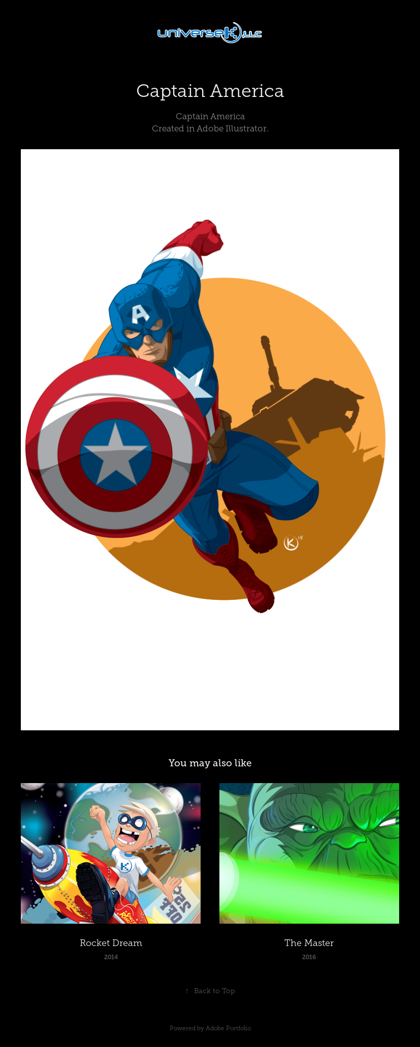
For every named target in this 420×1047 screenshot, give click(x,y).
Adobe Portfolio (228, 1028)
